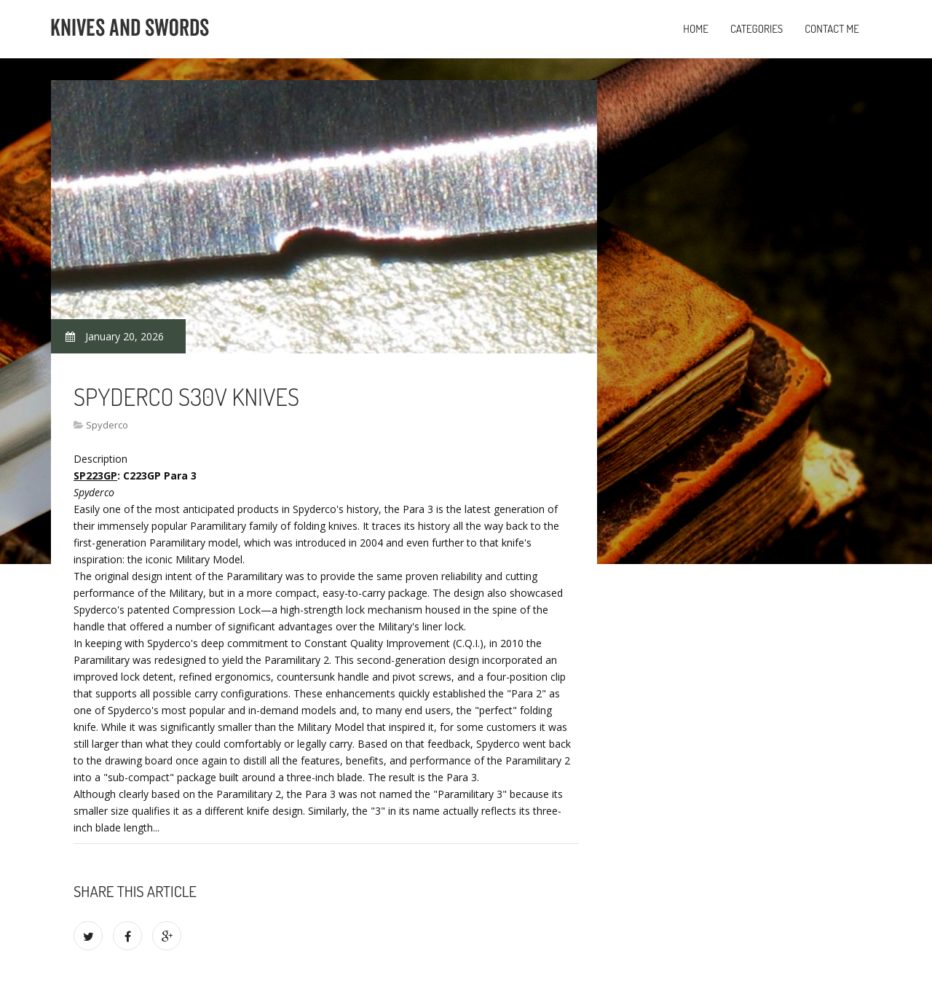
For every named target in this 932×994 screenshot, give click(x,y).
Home (695, 29)
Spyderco (107, 424)
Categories (756, 29)
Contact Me (832, 29)
